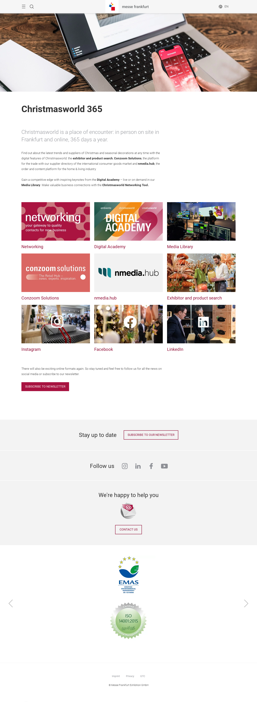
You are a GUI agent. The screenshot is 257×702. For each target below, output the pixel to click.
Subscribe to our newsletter (151, 435)
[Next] (246, 604)
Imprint (116, 676)
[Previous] (10, 604)
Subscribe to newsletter (45, 386)
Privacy (130, 676)
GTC (142, 676)
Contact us (129, 529)
